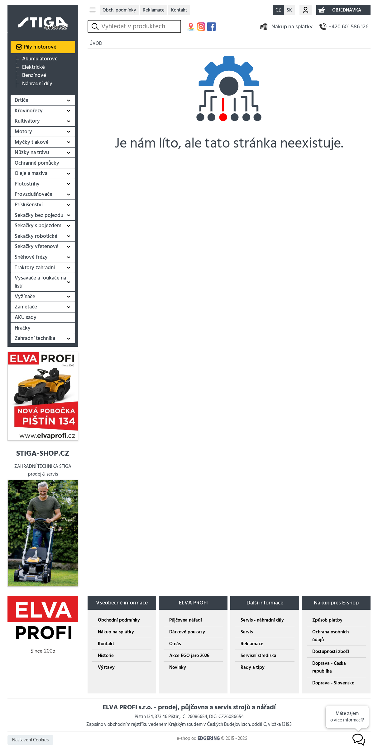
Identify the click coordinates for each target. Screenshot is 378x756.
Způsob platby (327, 620)
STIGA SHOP (42, 19)
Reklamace (154, 10)
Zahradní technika (35, 338)
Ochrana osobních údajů (330, 636)
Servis (247, 632)
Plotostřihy (27, 184)
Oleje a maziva (31, 173)
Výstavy (106, 667)
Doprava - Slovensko (333, 683)
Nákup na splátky (292, 26)
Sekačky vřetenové (37, 246)
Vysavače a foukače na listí (40, 282)
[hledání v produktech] (139, 26)
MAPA (191, 26)
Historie (106, 656)
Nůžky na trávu (32, 152)
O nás (175, 644)
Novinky (177, 667)
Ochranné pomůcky (37, 163)
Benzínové (34, 75)
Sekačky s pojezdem (38, 226)
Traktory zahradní (35, 268)
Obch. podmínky (119, 10)
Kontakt (179, 10)
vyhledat (96, 27)
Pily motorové (40, 47)
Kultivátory (27, 121)
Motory (23, 132)
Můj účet (305, 10)
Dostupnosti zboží (330, 651)
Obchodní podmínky (119, 620)
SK (289, 10)
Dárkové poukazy (187, 632)
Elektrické (33, 67)
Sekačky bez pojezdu (39, 215)
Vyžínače (25, 297)
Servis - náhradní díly (262, 620)
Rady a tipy (253, 667)
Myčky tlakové (32, 142)
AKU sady (25, 317)
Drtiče (21, 100)
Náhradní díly (37, 83)
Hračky (23, 328)
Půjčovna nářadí (185, 620)
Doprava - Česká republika (329, 667)
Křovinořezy (29, 111)
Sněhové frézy (31, 257)
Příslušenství (29, 205)
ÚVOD (95, 43)
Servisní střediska (258, 656)
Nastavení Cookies (30, 740)
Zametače (26, 307)
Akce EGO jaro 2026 (189, 656)
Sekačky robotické (36, 236)
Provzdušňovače (33, 194)
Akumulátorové (40, 59)
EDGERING (209, 738)
